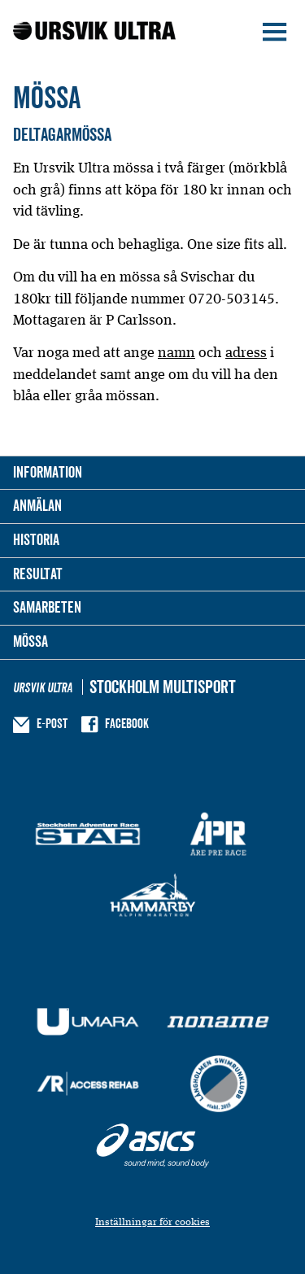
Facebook (127, 723)
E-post (52, 723)
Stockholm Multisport (162, 687)
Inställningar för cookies (152, 1221)
